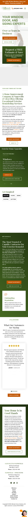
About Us (13, 143)
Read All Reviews (14, 395)
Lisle (11, 124)
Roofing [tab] (5, 199)
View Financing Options (14, 451)
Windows (14, 488)
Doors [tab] (13, 195)
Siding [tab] (19, 195)
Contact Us (9, 172)
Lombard (18, 123)
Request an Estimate (9, 38)
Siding (14, 491)
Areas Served (14, 496)
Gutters (14, 495)
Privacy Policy (14, 498)
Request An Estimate (14, 282)
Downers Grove (6, 124)
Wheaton (11, 123)
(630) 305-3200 (16, 478)
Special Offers (8, 42)
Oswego (12, 257)
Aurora (16, 257)
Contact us (16, 129)
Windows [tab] (6, 195)
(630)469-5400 (18, 8)
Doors (14, 490)
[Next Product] (11, 184)
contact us (5, 277)
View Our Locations (14, 286)
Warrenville (15, 124)
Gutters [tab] (13, 199)
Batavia (20, 257)
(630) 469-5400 (16, 469)
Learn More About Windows (12, 175)
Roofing (14, 493)
